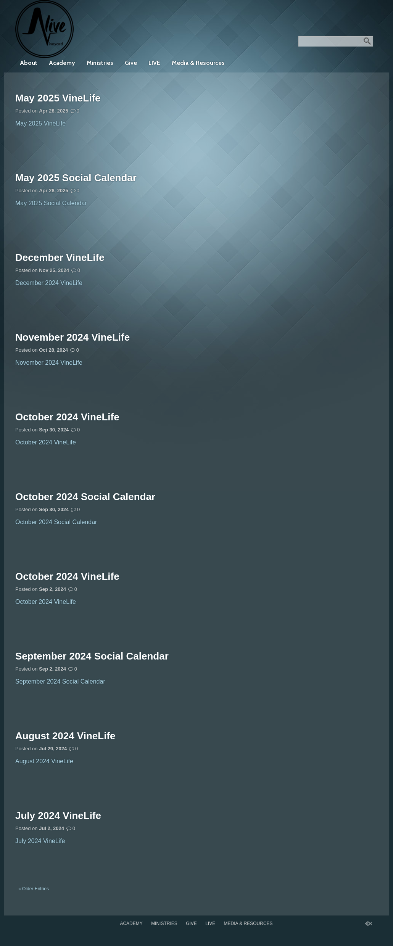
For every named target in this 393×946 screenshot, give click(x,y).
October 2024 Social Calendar (85, 496)
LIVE (154, 62)
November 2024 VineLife (72, 337)
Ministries (100, 62)
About (28, 62)
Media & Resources (198, 62)
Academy (62, 62)
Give (131, 62)
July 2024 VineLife (58, 815)
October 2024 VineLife (67, 417)
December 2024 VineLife (48, 283)
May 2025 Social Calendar (76, 177)
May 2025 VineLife (58, 98)
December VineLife (60, 257)
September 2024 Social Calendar (92, 656)
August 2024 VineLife (65, 736)
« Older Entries (33, 888)
